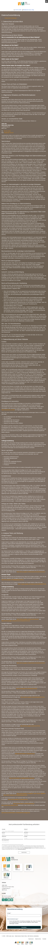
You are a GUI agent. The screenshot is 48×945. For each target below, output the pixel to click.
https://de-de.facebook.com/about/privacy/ (25, 753)
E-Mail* (25, 836)
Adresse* (4, 836)
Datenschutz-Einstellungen (11, 18)
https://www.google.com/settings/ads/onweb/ (26, 688)
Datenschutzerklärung (21, 849)
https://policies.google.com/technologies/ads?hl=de (32, 697)
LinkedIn (9, 900)
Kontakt (44, 939)
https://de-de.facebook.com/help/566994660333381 (15, 795)
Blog (33, 9)
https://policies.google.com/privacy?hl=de (30, 726)
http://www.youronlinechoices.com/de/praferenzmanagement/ (16, 812)
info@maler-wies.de (26, 10)
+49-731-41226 (17, 10)
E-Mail (8, 913)
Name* (3, 832)
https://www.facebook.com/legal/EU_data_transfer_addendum (31, 793)
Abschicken (24, 852)
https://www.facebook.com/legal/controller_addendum (21, 778)
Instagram (3, 900)
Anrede (3, 829)
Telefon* (26, 829)
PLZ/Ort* (26, 832)
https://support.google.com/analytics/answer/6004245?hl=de (32, 584)
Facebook (6, 900)
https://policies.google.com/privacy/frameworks (28, 619)
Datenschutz (38, 939)
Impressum (31, 939)
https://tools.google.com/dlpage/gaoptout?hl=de (13, 579)
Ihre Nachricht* (5, 840)
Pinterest (12, 900)
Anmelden (24, 927)
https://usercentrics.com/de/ (8, 409)
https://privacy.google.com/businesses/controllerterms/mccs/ (31, 571)
